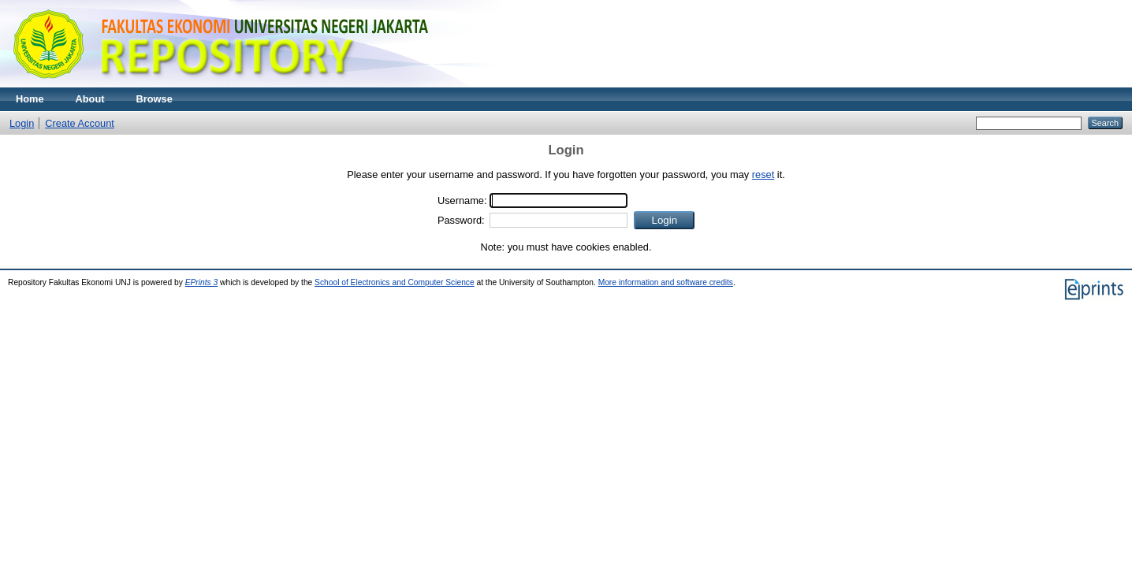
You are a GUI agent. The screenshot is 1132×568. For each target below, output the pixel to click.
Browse (154, 99)
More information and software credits (665, 282)
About (90, 99)
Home (30, 99)
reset (763, 174)
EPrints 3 (201, 282)
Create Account (79, 123)
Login (21, 123)
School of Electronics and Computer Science (395, 282)
